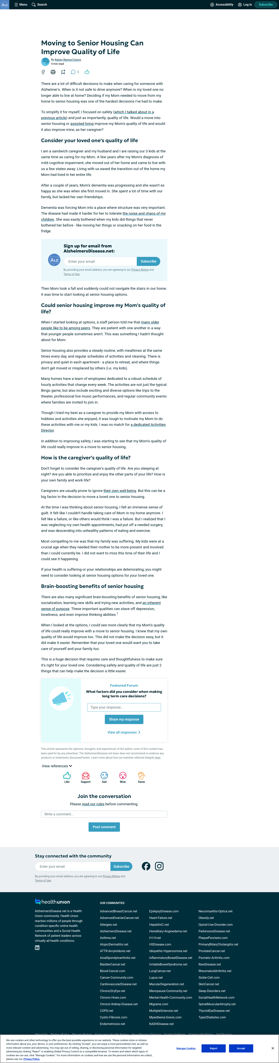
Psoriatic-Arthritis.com (214, 958)
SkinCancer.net (209, 984)
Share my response (124, 719)
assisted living (82, 123)
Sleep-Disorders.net (212, 991)
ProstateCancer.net (212, 951)
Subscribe (266, 4)
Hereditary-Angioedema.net (168, 931)
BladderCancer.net (112, 964)
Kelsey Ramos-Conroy (68, 59)
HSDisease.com (160, 944)
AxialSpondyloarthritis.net (117, 958)
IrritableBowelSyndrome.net (168, 964)
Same (139, 777)
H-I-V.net (155, 938)
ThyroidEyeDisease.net (214, 1011)
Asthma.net (108, 938)
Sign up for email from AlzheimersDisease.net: (89, 249)
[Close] (273, 1048)
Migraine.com (158, 1004)
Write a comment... (59, 814)
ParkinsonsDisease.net (214, 931)
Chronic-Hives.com (113, 997)
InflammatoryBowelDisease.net (170, 958)
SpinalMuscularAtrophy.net (217, 1004)
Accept (241, 1048)
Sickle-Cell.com (209, 977)
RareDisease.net (210, 964)
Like (65, 777)
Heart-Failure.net (160, 918)
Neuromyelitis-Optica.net (216, 911)
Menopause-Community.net (168, 991)
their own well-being (119, 490)
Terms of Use (72, 274)
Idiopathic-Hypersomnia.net (168, 951)
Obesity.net (206, 918)
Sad (102, 777)
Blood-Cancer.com (112, 971)
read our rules (93, 804)
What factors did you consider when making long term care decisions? (124, 693)
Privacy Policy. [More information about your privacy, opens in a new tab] (31, 1059)
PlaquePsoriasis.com (213, 938)
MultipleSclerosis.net (163, 1011)
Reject (213, 1048)
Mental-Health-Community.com (170, 997)
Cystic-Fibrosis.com (113, 1017)
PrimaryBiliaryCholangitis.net (219, 944)
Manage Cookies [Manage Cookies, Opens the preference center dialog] (186, 1048)
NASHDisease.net (161, 1024)
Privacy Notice (140, 269)
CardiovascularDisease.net (118, 984)
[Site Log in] (245, 4)
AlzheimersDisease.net (116, 931)
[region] (139, 1048)
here (157, 757)
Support (84, 777)
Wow (121, 777)
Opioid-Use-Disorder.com (216, 924)
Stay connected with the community (73, 856)
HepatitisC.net (159, 924)
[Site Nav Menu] (21, 4)
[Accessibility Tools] (221, 4)
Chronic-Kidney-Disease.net (119, 1004)
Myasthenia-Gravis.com (165, 1017)
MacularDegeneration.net (166, 984)
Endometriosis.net (112, 1024)
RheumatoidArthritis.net (215, 971)
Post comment (104, 827)
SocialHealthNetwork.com (217, 997)
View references (57, 766)
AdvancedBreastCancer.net (118, 911)
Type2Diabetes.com (212, 1017)
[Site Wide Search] (39, 4)
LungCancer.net (160, 971)
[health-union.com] (52, 902)
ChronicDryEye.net (112, 991)
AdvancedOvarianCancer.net (119, 918)
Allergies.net (108, 924)
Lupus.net (156, 977)
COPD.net (106, 1011)
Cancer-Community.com (116, 977)
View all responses (124, 732)
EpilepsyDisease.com (163, 911)
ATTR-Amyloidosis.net (115, 951)
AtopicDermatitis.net (114, 944)
